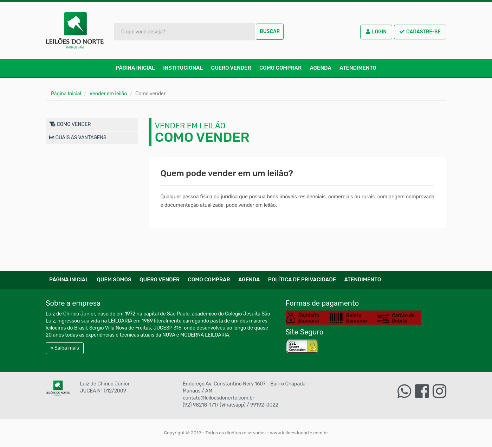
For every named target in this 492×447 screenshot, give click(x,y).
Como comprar (280, 68)
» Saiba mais (64, 348)
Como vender (70, 124)
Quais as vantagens (77, 138)
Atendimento (357, 68)
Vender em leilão (108, 94)
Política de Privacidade (302, 279)
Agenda (320, 68)
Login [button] (376, 32)
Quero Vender (231, 68)
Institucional (183, 68)
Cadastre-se (420, 32)
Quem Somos (114, 279)
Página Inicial (135, 68)
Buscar (270, 31)
